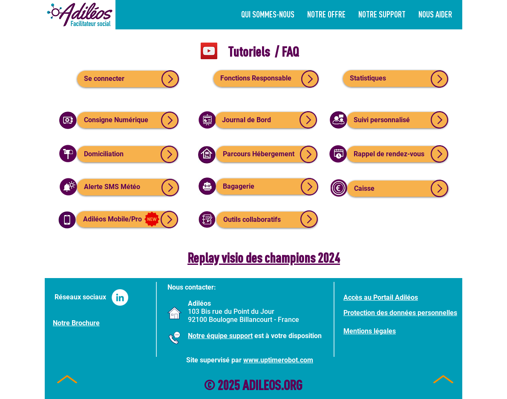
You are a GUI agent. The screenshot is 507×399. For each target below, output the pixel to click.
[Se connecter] (128, 79)
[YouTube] (209, 51)
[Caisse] (397, 189)
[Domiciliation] (127, 154)
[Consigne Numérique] (127, 120)
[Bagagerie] (266, 186)
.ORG (291, 385)
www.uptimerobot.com (278, 360)
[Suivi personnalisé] (397, 120)
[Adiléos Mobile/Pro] (126, 219)
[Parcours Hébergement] (266, 154)
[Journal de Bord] (265, 120)
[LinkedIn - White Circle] (120, 297)
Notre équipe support (220, 336)
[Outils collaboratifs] (266, 220)
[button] (382, 14)
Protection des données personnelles (400, 313)
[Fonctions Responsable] (265, 78)
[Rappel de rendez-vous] (397, 154)
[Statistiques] (395, 78)
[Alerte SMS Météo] (128, 187)
